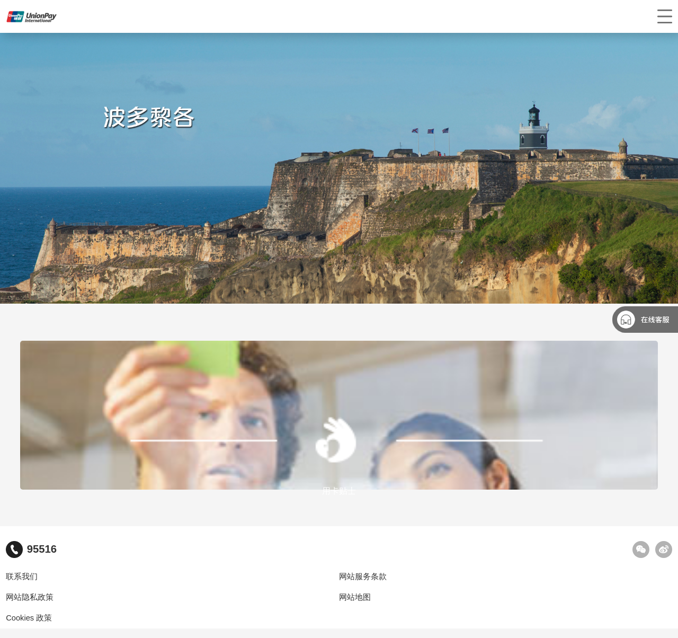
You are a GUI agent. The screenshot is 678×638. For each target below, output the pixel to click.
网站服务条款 (363, 576)
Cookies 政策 (29, 618)
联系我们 (22, 576)
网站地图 (355, 597)
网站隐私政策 (29, 597)
